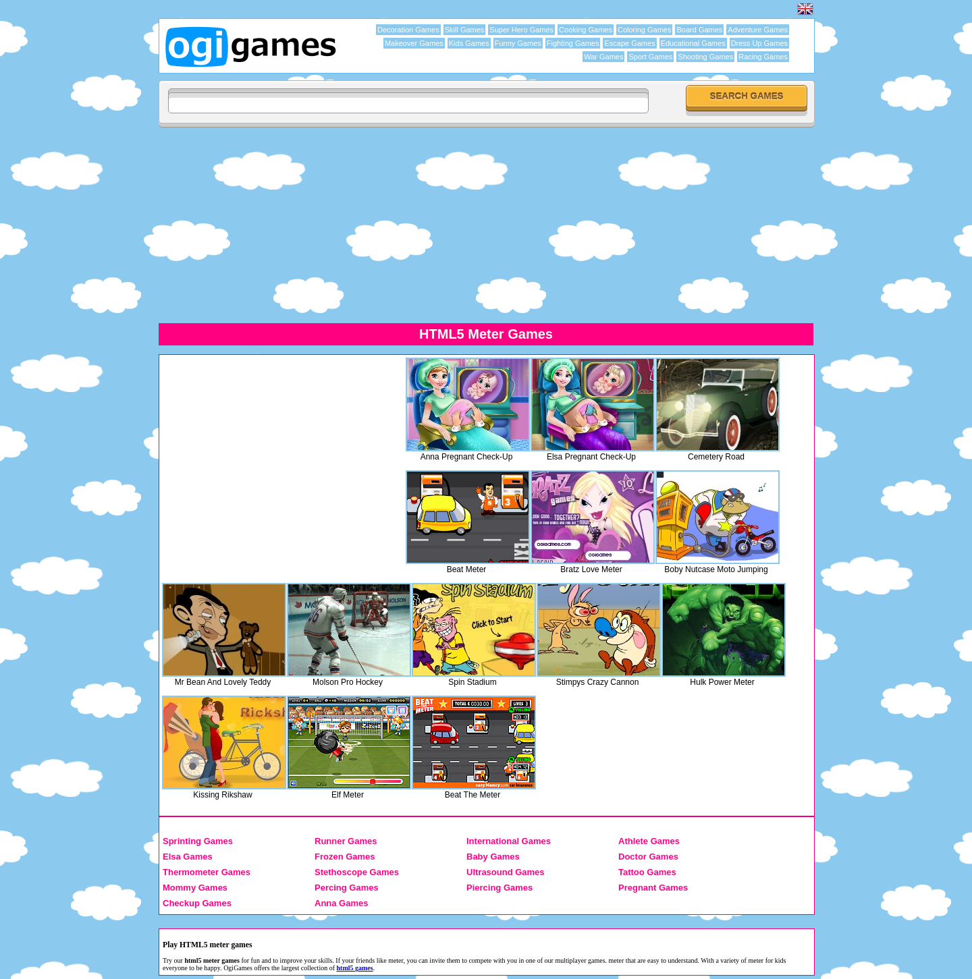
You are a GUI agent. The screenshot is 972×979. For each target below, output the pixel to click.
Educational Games (693, 43)
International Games (508, 841)
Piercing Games (499, 888)
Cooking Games (585, 30)
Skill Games (465, 30)
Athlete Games (649, 841)
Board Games (699, 30)
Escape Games (629, 43)
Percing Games (347, 888)
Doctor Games (648, 856)
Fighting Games (573, 43)
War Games (603, 57)
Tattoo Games (647, 872)
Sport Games (650, 57)
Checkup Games (197, 903)
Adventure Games (758, 30)
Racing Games (763, 57)
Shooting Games (705, 57)
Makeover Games (414, 43)
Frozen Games (345, 856)
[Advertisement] (486, 224)
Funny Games (518, 43)
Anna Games (341, 903)
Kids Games (469, 43)
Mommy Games (195, 888)
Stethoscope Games (357, 872)
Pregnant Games (653, 888)
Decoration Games (408, 30)
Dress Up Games (759, 43)
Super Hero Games (521, 30)
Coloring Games (644, 30)
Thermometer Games (206, 872)
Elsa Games (188, 856)
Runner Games (346, 841)
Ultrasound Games (505, 872)
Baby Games (493, 856)
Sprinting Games (198, 841)
